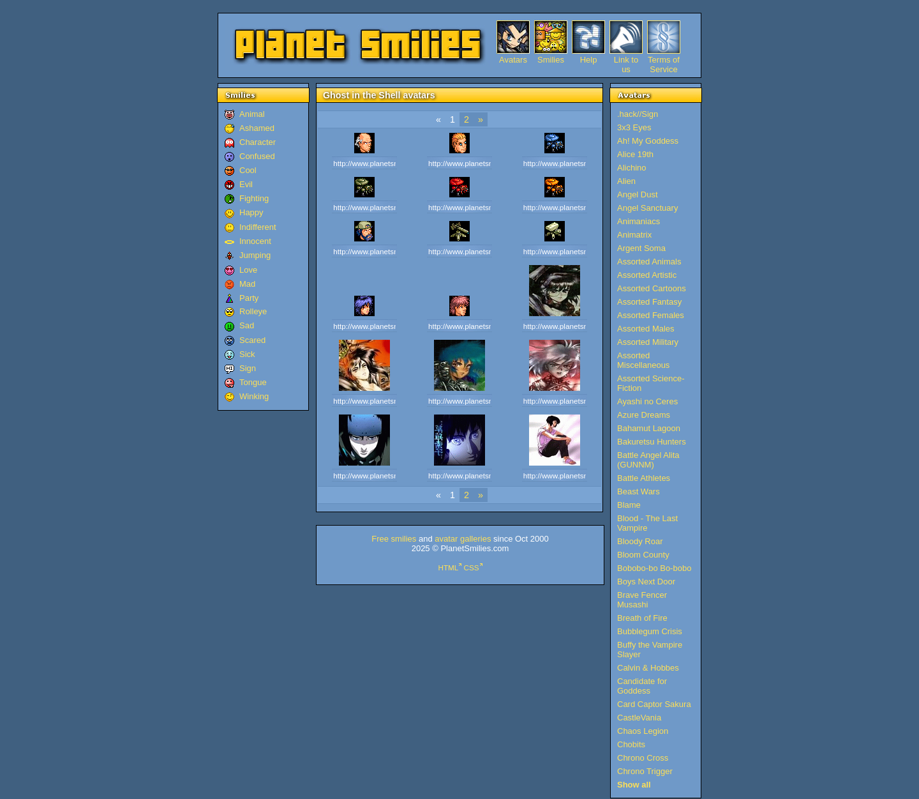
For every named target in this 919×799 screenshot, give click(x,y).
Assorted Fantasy (649, 302)
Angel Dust (637, 194)
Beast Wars (638, 491)
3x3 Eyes (634, 127)
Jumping (255, 255)
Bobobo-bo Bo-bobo (654, 568)
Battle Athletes (643, 478)
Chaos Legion (642, 731)
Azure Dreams (643, 415)
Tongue (253, 382)
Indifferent (257, 227)
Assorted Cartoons (651, 288)
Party (248, 298)
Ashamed (256, 128)
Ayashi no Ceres (647, 401)
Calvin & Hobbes (648, 668)
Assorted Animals (649, 261)
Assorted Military (647, 342)
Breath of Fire (642, 618)
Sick (247, 354)
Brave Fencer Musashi (642, 599)
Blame (629, 505)
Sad (246, 325)
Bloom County (643, 554)
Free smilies (393, 539)
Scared (252, 340)
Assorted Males (646, 328)
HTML (448, 567)
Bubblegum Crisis (649, 631)
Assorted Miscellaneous (643, 360)
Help (588, 60)
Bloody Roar (640, 541)
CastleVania (639, 717)
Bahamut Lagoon (648, 428)
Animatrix (634, 235)
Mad (247, 284)
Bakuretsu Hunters (651, 441)
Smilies (550, 60)
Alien (626, 181)
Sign (247, 368)
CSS (471, 567)
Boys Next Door (646, 581)
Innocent (255, 241)
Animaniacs (638, 221)
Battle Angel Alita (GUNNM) (648, 459)
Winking (254, 396)
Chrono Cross (642, 758)
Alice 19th (635, 154)
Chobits (631, 744)
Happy (251, 212)
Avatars (513, 60)
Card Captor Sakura (654, 704)
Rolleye (253, 311)
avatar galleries (463, 539)
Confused (257, 156)
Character (257, 142)
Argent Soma (641, 248)
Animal (252, 114)
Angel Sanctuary (647, 208)
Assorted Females (650, 315)
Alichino (631, 167)
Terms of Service (664, 60)
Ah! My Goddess (647, 141)
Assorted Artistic (646, 275)
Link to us (626, 60)
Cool (248, 170)
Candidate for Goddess (642, 686)
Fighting (254, 198)
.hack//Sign (637, 114)
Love (248, 270)
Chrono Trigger (645, 771)
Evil (246, 184)
